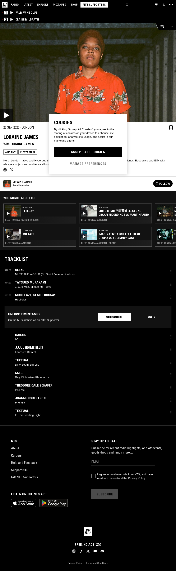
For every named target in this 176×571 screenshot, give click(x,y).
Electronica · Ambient (18, 243)
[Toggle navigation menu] (171, 5)
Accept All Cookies (88, 152)
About (15, 448)
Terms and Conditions (97, 563)
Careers (16, 455)
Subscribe (114, 317)
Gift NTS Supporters (24, 477)
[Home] (5, 5)
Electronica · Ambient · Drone (98, 243)
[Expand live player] (171, 26)
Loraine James (22, 144)
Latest (28, 4)
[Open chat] (156, 4)
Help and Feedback (24, 462)
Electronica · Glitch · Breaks (22, 219)
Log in (151, 317)
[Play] (88, 72)
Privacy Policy (136, 478)
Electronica (27, 152)
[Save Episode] (171, 127)
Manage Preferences (88, 163)
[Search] (127, 4)
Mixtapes (59, 4)
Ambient (10, 152)
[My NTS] (164, 4)
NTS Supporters (94, 4)
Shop (74, 4)
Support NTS (19, 470)
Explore (42, 4)
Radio (15, 4)
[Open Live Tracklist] (161, 26)
